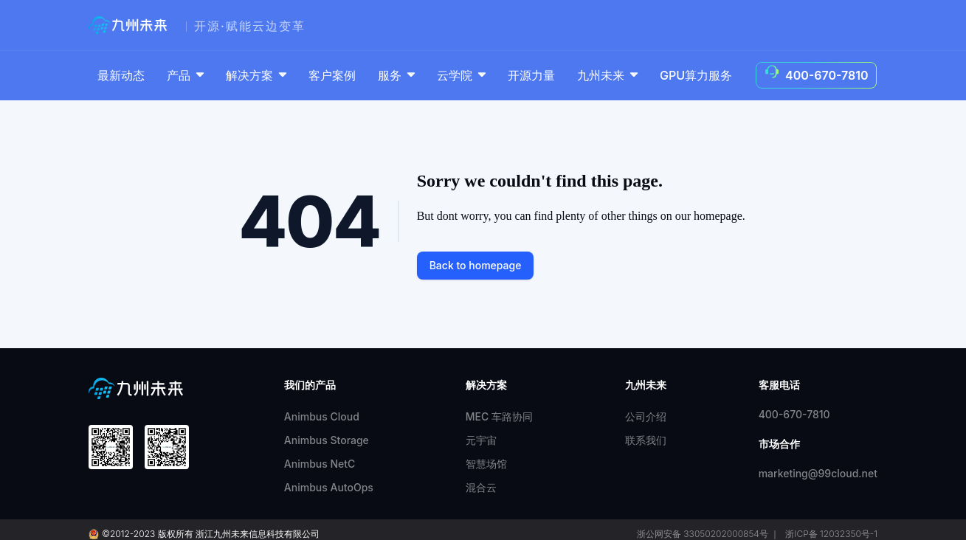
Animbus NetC (320, 463)
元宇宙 (481, 440)
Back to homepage (475, 265)
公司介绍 (645, 416)
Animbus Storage (326, 440)
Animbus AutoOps (328, 487)
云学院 (463, 75)
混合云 (481, 487)
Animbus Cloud (321, 416)
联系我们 (645, 440)
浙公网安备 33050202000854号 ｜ (708, 533)
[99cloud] (131, 25)
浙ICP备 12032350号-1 (831, 533)
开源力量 (531, 75)
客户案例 (332, 75)
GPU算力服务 (696, 75)
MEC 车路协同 (499, 416)
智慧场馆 (486, 463)
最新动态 (121, 75)
